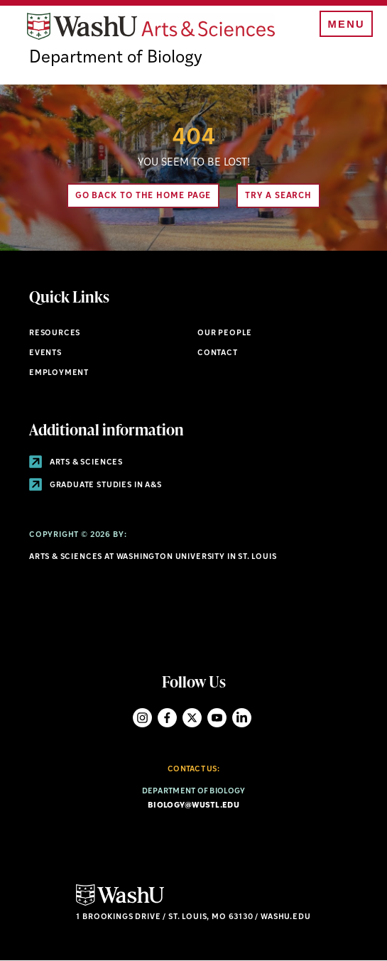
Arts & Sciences (76, 463)
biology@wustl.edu (193, 806)
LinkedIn (241, 717)
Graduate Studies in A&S (95, 485)
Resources (54, 333)
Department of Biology (115, 58)
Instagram (142, 717)
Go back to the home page (143, 196)
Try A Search (278, 196)
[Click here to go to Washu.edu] (120, 904)
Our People (224, 333)
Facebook (167, 717)
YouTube (217, 717)
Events (45, 353)
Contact (217, 353)
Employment (59, 373)
